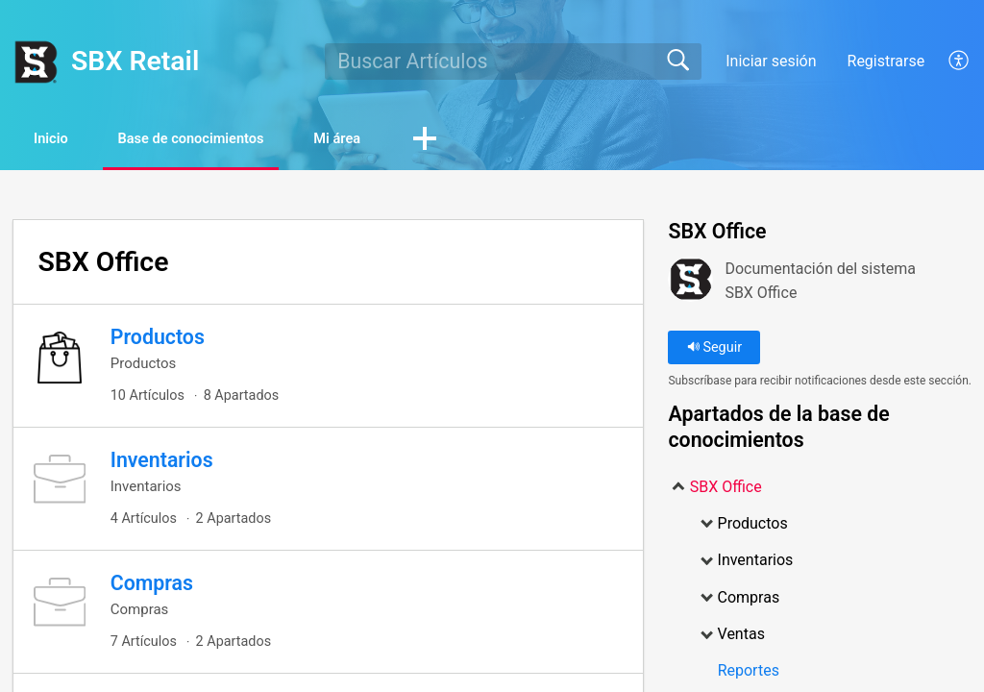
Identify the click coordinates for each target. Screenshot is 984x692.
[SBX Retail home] (35, 61)
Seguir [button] (714, 349)
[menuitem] (948, 61)
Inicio (65, 140)
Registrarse (886, 61)
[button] (503, 141)
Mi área (404, 140)
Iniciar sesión (771, 61)
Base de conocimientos (231, 140)
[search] (513, 61)
